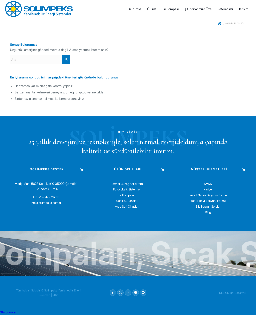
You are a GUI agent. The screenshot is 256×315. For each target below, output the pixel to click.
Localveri (240, 292)
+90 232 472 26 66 (46, 197)
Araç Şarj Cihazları (127, 206)
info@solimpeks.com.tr (46, 203)
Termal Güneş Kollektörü (127, 184)
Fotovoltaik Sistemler (127, 189)
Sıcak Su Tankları (127, 201)
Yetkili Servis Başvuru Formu (208, 195)
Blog (208, 212)
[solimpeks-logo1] (39, 9)
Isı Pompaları (127, 195)
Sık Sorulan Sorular (208, 206)
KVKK (208, 184)
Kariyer (208, 189)
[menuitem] (135, 9)
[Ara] (40, 59)
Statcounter (8, 312)
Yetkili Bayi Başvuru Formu (208, 201)
